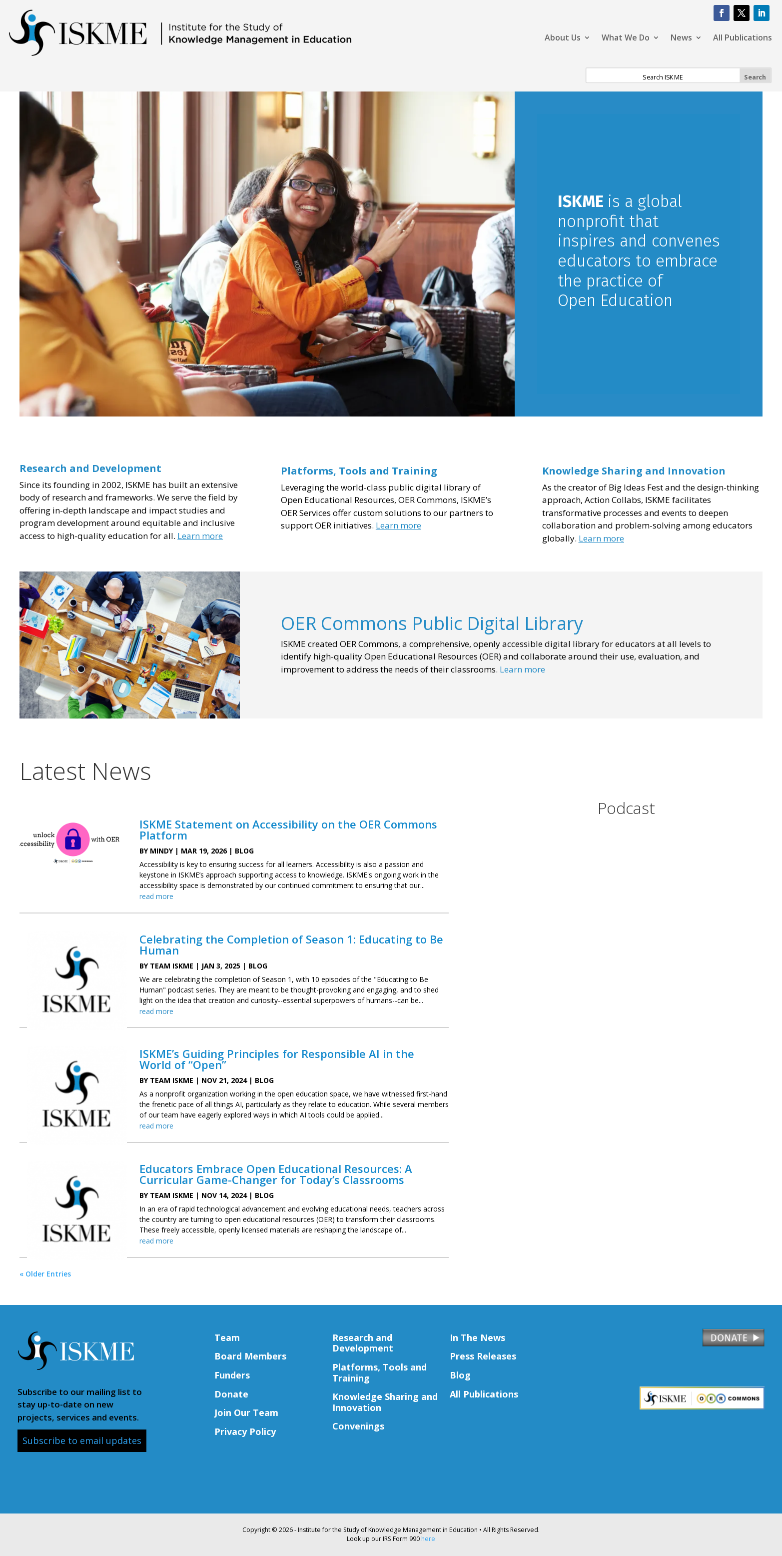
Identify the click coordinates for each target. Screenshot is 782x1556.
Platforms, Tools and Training (379, 1372)
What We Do (626, 38)
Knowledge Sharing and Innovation (634, 471)
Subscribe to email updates (81, 1440)
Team (227, 1338)
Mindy (161, 851)
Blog (244, 851)
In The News (477, 1338)
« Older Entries (45, 1273)
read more (156, 896)
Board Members (250, 1356)
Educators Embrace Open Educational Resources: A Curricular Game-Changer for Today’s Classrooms (275, 1174)
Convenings (358, 1426)
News (681, 38)
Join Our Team (246, 1412)
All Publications (742, 38)
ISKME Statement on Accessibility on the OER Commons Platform (288, 829)
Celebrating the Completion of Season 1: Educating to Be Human (291, 945)
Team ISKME (171, 965)
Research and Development (362, 1343)
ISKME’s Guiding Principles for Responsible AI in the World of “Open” (276, 1059)
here (428, 1538)
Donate (231, 1394)
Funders (232, 1375)
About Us (563, 38)
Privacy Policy (245, 1432)
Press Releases (483, 1356)
